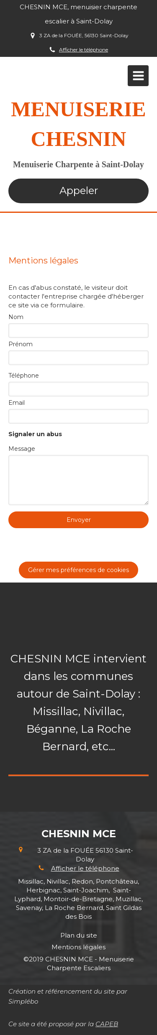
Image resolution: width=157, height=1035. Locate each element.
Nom (15, 317)
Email (16, 402)
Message (21, 448)
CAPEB (106, 1024)
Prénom (20, 344)
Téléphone (23, 375)
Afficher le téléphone (83, 49)
